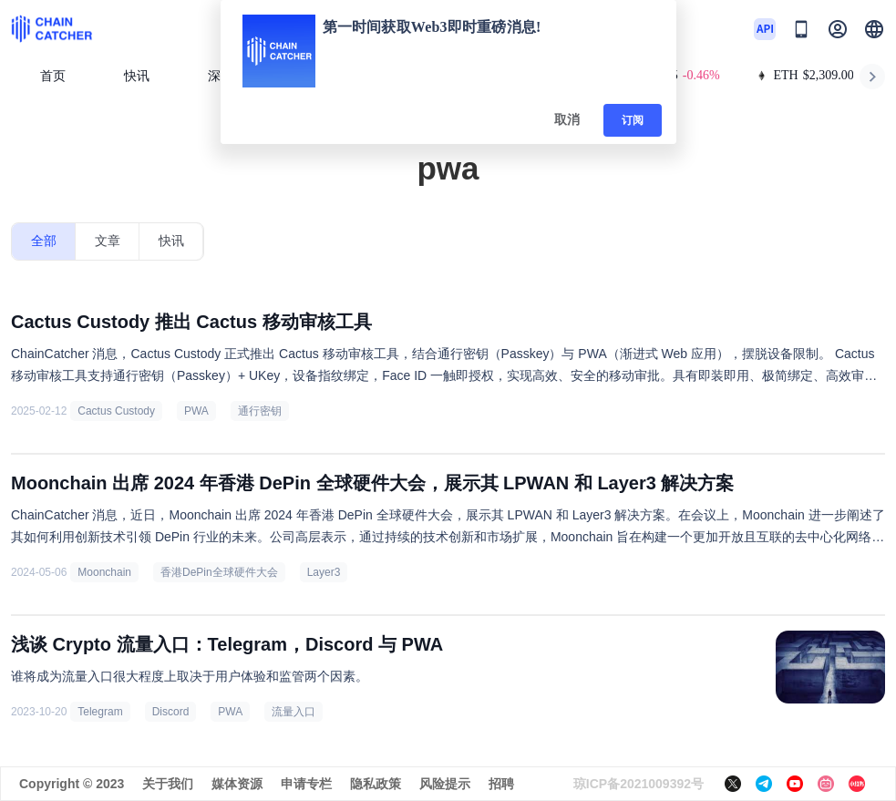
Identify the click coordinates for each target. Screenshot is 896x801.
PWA (196, 411)
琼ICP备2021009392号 (638, 783)
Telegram (99, 711)
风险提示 (444, 783)
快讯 (136, 76)
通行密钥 (260, 411)
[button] (874, 29)
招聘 (501, 783)
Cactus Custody (116, 411)
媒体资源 (237, 783)
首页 (53, 76)
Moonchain (104, 572)
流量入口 (293, 711)
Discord (171, 711)
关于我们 (167, 783)
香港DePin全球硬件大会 (219, 572)
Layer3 (324, 572)
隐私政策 (375, 783)
